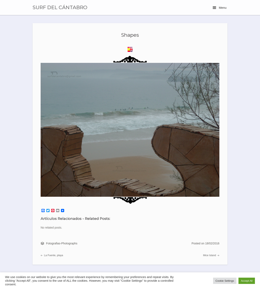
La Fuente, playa (52, 255)
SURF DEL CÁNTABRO (59, 7)
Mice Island (211, 255)
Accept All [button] (246, 280)
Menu (219, 7)
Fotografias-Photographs (61, 243)
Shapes (130, 35)
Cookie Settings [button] (225, 280)
